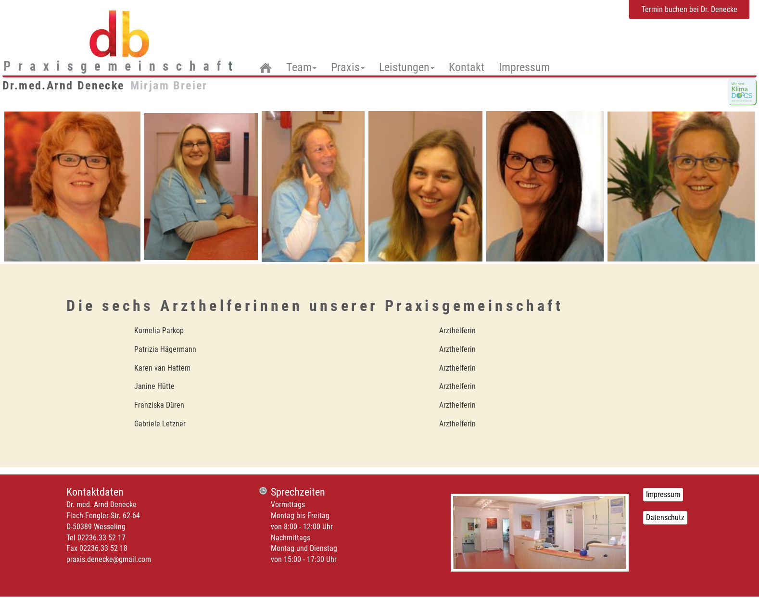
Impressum (524, 67)
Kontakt (466, 67)
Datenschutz (665, 517)
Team (301, 67)
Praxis (348, 67)
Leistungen (406, 67)
